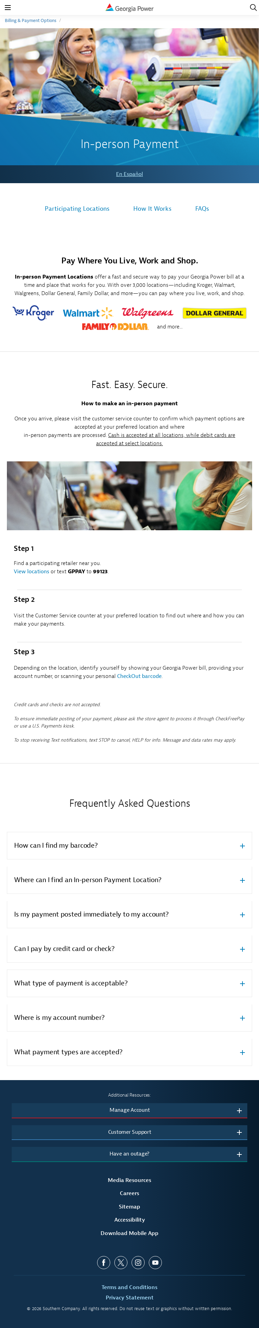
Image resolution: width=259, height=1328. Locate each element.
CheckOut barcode (139, 676)
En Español (129, 174)
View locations (31, 571)
